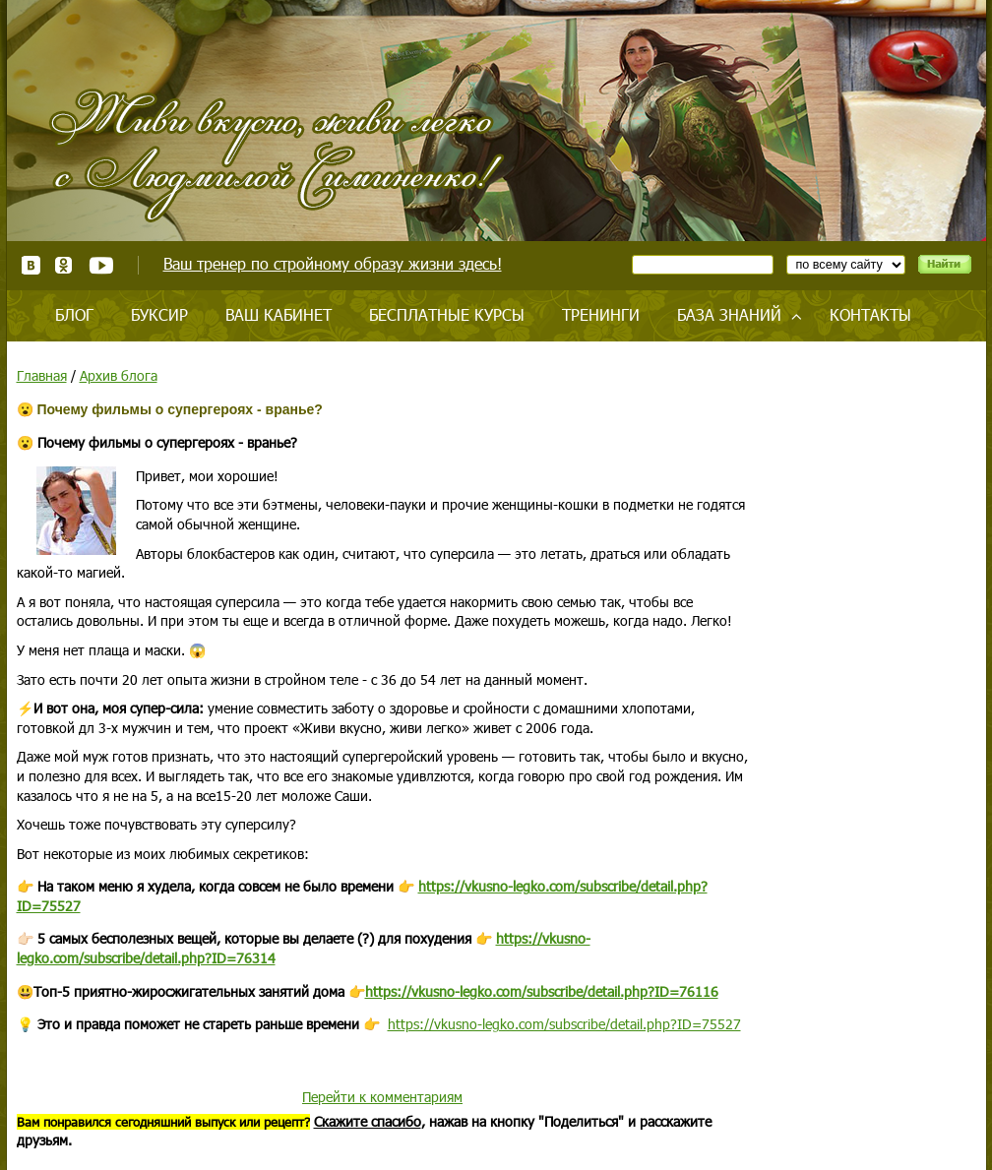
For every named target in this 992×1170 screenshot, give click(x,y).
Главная (42, 375)
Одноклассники (64, 265)
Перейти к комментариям (382, 1096)
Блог (74, 314)
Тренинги (601, 314)
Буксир (159, 314)
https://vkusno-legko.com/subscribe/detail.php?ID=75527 (564, 1024)
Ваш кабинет (278, 314)
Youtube (101, 265)
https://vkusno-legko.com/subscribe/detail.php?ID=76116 (541, 991)
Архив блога (118, 375)
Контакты (870, 314)
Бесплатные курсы (447, 314)
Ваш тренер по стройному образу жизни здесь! (332, 263)
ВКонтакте (31, 265)
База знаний (729, 314)
